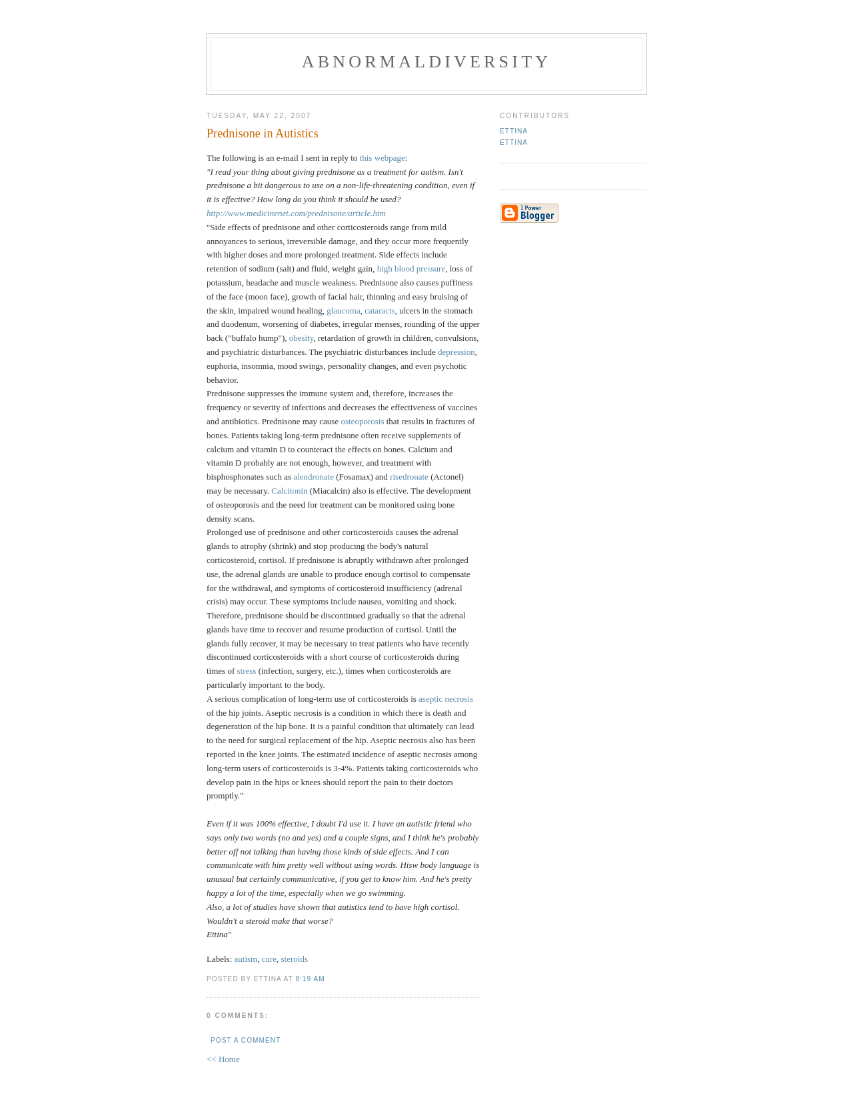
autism (246, 959)
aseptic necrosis (446, 699)
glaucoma (344, 311)
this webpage (382, 158)
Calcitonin (289, 491)
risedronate (409, 477)
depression (456, 352)
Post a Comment (246, 1040)
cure (269, 959)
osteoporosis (362, 421)
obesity (301, 338)
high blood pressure (411, 268)
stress (247, 671)
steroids (294, 959)
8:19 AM (310, 979)
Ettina (514, 131)
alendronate (313, 477)
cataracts (380, 311)
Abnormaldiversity (426, 61)
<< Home (223, 1059)
